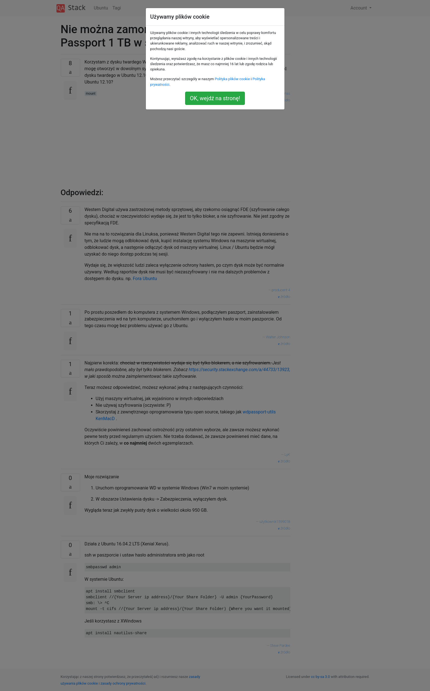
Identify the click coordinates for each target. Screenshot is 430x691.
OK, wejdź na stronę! (215, 98)
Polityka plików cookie (232, 79)
